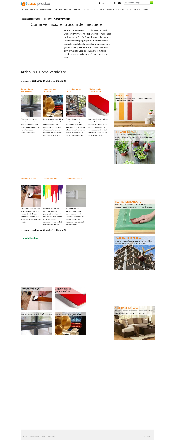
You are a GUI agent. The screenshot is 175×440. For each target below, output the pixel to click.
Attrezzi (87, 9)
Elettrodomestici (63, 9)
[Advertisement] (49, 16)
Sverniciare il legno (28, 178)
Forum (102, 3)
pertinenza (37, 81)
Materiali (120, 9)
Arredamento (46, 9)
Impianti (110, 9)
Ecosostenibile (133, 9)
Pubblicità (147, 437)
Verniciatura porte (74, 178)
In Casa (25, 9)
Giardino (77, 9)
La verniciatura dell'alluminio (27, 90)
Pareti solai (99, 9)
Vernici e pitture (50, 178)
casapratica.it (35, 18)
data (60, 81)
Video (145, 9)
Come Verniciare (62, 18)
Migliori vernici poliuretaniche (95, 90)
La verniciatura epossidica (50, 90)
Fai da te (34, 9)
